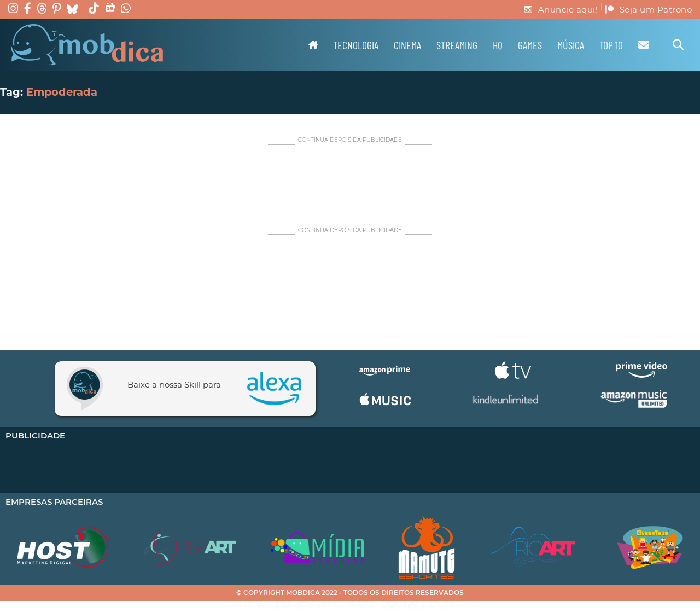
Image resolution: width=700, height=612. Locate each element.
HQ (498, 44)
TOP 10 (611, 44)
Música (570, 44)
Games (530, 44)
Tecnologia (355, 44)
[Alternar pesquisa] (678, 45)
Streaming (456, 44)
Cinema (407, 44)
